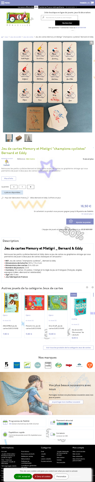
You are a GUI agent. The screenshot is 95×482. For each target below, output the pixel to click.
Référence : (21, 158)
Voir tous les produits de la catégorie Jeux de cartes (68, 346)
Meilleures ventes (27, 455)
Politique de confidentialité (26, 461)
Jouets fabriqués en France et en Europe (63, 451)
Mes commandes (79, 450)
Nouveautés (61, 461)
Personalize (61, 477)
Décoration (61, 456)
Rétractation (25, 457)
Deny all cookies (42, 477)
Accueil (4, 450)
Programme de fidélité (9, 467)
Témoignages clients (8, 464)
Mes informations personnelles (79, 458)
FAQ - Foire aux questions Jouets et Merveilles (8, 460)
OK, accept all (23, 477)
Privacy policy (75, 477)
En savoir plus (70, 7)
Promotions (25, 450)
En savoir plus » (88, 213)
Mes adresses (77, 455)
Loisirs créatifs (46, 457)
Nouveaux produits (28, 452)
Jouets (43, 452)
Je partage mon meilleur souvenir (66, 400)
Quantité (5, 186)
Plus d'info (8, 178)
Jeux (42, 455)
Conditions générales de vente (28, 465)
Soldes (59, 458)
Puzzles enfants (46, 460)
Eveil (42, 450)
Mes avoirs (76, 452)
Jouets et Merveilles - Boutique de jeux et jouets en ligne (8, 454)
